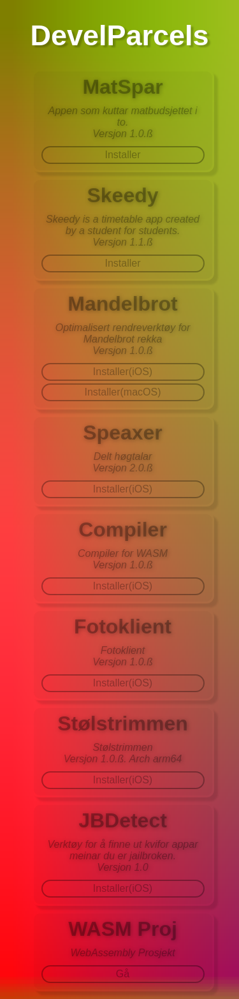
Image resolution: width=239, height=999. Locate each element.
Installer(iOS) (122, 371)
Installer (122, 154)
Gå (122, 973)
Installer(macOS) (122, 392)
